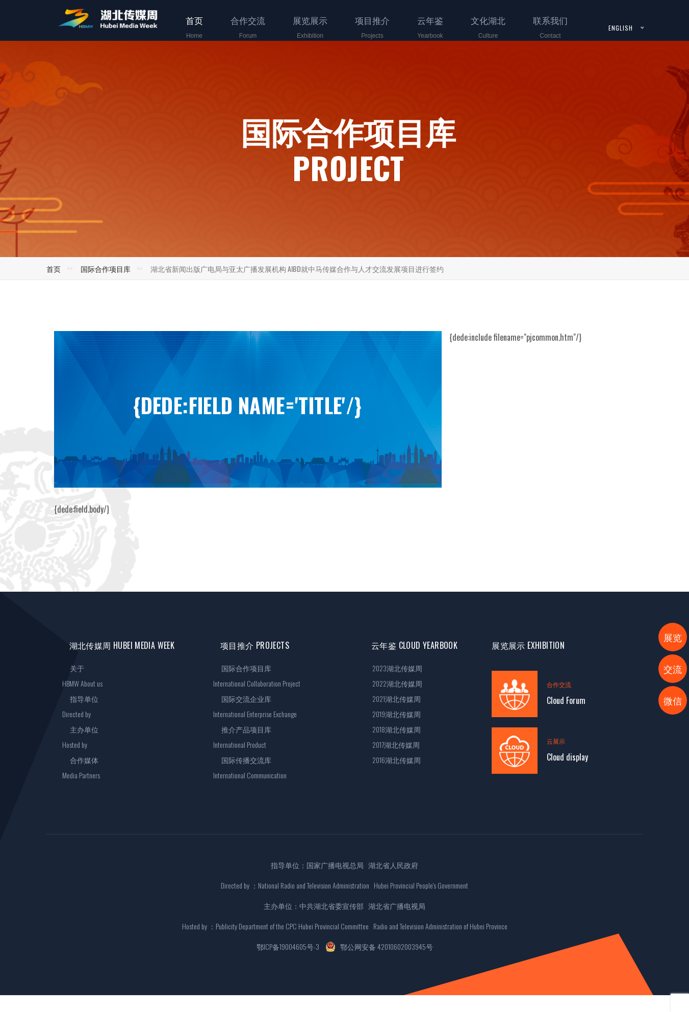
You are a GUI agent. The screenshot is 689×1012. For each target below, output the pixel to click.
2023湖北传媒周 (393, 668)
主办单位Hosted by (80, 737)
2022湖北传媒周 (393, 683)
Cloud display (567, 757)
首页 (188, 34)
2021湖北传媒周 (392, 698)
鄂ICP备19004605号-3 (288, 946)
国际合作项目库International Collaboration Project (256, 676)
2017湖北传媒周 (392, 744)
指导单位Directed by (80, 706)
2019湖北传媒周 (392, 714)
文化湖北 (482, 34)
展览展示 (304, 34)
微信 (672, 700)
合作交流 (241, 34)
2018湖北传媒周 (392, 729)
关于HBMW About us (82, 676)
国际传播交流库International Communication (250, 767)
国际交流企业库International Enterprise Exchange (255, 706)
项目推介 (366, 34)
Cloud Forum (566, 700)
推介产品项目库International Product (242, 737)
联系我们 (544, 34)
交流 (672, 668)
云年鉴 (424, 34)
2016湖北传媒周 (392, 759)
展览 (672, 637)
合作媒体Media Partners (81, 767)
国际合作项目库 (106, 268)
